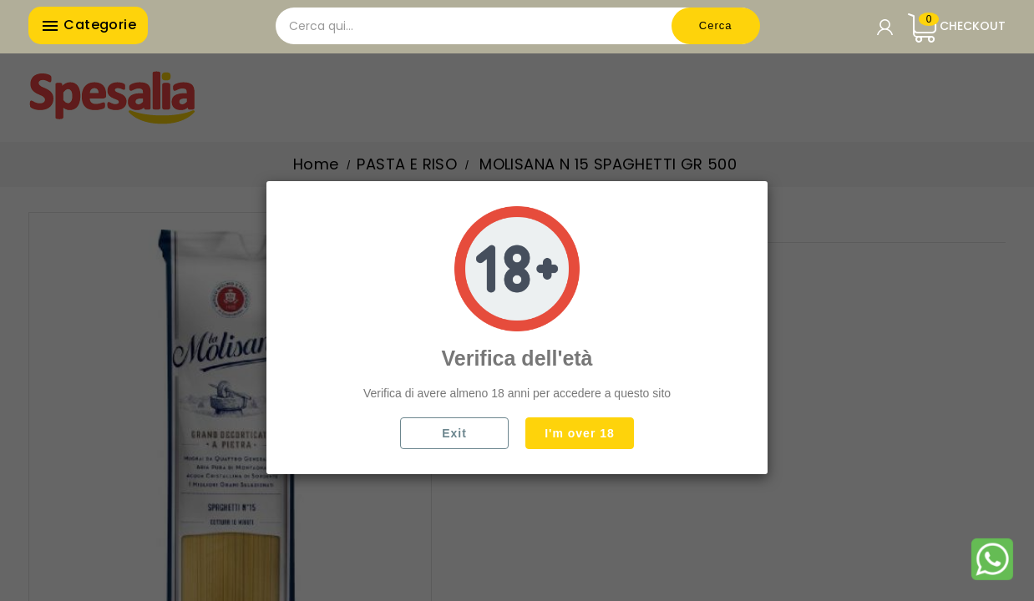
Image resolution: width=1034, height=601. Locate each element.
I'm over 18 (580, 433)
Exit (454, 433)
